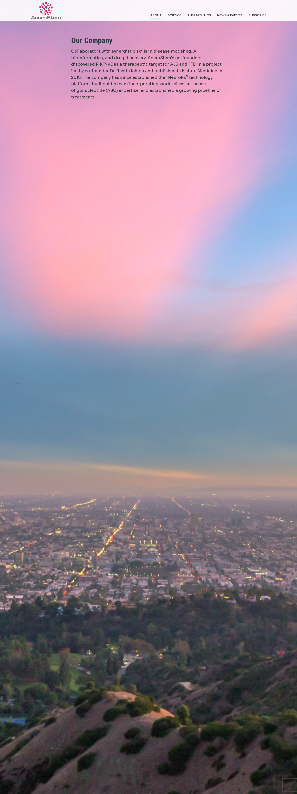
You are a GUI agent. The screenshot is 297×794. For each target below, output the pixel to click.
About (155, 15)
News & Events (229, 15)
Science (174, 15)
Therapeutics (199, 15)
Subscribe (257, 15)
